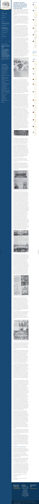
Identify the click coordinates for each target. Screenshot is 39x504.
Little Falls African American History (5, 83)
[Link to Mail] (9, 41)
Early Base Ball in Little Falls (5, 77)
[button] (5, 38)
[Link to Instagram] (6, 41)
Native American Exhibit (4, 94)
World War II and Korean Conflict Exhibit (5, 100)
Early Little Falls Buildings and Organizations (5, 78)
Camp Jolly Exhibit (35, 74)
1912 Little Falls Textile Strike (5, 65)
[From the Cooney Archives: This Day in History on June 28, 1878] (38, 252)
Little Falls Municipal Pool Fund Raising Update (35, 22)
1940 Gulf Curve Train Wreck (5, 66)
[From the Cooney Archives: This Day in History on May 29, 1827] (0, 252)
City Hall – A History (4, 74)
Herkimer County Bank (4, 82)
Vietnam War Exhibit (4, 99)
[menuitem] (5, 12)
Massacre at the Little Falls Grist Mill (5, 91)
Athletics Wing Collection (4, 69)
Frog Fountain (3, 81)
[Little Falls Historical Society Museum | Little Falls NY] (5, 5)
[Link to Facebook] (2, 41)
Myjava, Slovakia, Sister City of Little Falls (6, 93)
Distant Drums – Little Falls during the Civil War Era (6, 75)
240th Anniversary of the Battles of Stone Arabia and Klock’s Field (5, 68)
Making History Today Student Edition (6, 90)
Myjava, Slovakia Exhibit (35, 127)
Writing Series (3, 102)
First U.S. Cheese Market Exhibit (5, 80)
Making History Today (4, 89)
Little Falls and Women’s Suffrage (5, 88)
